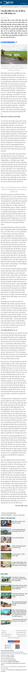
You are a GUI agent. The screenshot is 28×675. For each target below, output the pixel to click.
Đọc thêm (4, 574)
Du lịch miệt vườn (22, 636)
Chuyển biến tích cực (11, 513)
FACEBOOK (11, 641)
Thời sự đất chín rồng (6, 6)
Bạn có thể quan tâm (8, 518)
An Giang (15, 515)
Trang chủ (3, 630)
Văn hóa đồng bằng (5, 636)
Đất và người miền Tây (6, 634)
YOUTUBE (17, 641)
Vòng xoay (16, 6)
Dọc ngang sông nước (21, 632)
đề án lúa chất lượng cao (6, 515)
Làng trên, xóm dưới (21, 634)
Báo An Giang (21, 515)
